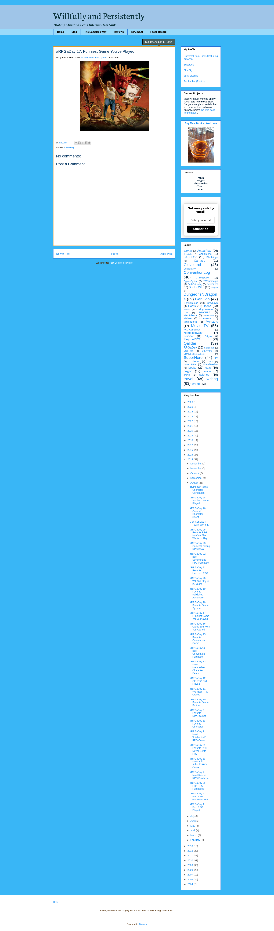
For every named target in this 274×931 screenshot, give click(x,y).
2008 (191, 869)
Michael (188, 318)
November (196, 468)
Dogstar (214, 288)
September (196, 478)
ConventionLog (197, 272)
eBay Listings (191, 75)
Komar (187, 309)
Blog (74, 31)
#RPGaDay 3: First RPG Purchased (197, 785)
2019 (191, 435)
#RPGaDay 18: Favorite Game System (199, 605)
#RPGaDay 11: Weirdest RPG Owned (199, 691)
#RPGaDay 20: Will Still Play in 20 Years (199, 581)
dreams (207, 371)
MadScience (190, 315)
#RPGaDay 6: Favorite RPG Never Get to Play (198, 749)
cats (208, 367)
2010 (191, 860)
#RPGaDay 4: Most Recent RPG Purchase (199, 775)
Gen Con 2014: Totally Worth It (199, 523)
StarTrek (188, 350)
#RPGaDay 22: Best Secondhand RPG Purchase (199, 558)
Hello (55, 902)
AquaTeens (205, 254)
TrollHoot (194, 361)
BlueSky (188, 70)
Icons (207, 306)
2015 (191, 454)
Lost (186, 312)
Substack (189, 64)
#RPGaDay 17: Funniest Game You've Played (199, 616)
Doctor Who (196, 287)
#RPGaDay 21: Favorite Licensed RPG (199, 570)
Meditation (208, 315)
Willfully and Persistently (99, 15)
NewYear (188, 336)
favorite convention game (93, 57)
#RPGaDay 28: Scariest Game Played (199, 500)
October (195, 473)
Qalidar (190, 343)
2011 (191, 855)
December (196, 463)
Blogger (143, 924)
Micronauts (205, 318)
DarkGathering (195, 284)
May (193, 825)
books (192, 367)
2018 (191, 440)
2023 (191, 416)
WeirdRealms (210, 364)
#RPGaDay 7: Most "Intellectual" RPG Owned (198, 736)
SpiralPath (209, 348)
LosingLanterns (204, 309)
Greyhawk (212, 303)
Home (60, 31)
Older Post (166, 253)
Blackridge (212, 257)
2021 (191, 426)
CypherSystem (191, 281)
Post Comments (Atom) (121, 262)
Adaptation (188, 254)
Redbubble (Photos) (195, 81)
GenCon (202, 299)
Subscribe (200, 229)
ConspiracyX (190, 269)
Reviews (119, 31)
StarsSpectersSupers (194, 354)
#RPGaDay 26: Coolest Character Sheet (198, 512)
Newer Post (63, 253)
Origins (208, 336)
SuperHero (193, 357)
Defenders (212, 284)
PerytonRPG (192, 339)
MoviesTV (199, 325)
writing (212, 379)
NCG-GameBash (192, 330)
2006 (191, 879)
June (193, 820)
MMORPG (205, 312)
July (192, 816)
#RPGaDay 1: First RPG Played (197, 807)
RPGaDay (69, 147)
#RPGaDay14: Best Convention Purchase (198, 652)
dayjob (188, 371)
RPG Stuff (137, 31)
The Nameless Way (95, 31)
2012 (191, 850)
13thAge (188, 251)
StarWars (207, 350)
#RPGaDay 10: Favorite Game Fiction (199, 702)
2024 (191, 411)
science (204, 374)
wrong (196, 383)
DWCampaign (210, 281)
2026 (191, 402)
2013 (191, 846)
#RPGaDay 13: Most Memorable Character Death (198, 667)
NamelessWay (193, 333)
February (195, 840)
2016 (191, 450)
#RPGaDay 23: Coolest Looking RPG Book (200, 546)
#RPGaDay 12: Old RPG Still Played (198, 681)
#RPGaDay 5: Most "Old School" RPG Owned (198, 763)
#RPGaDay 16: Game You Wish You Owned (200, 626)
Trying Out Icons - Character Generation (199, 489)
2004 (191, 884)
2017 (191, 445)
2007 (191, 874)
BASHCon (190, 257)
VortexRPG (190, 364)
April (193, 830)
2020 (191, 430)
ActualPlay (204, 250)
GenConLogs (191, 303)
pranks (187, 375)
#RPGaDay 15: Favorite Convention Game (198, 638)
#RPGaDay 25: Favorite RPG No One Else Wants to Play (198, 534)
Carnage (199, 260)
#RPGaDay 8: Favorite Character (197, 723)
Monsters (212, 321)
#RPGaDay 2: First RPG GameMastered (199, 796)
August (194, 482)
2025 (191, 406)
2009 (191, 865)
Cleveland (192, 265)
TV (216, 358)
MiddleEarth (190, 321)
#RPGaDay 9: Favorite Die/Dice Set (198, 713)
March (194, 835)
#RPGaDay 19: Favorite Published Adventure (198, 593)
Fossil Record (158, 31)
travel (188, 379)
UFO (210, 361)
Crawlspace (202, 277)
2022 (191, 421)
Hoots (192, 306)
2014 (191, 459)
